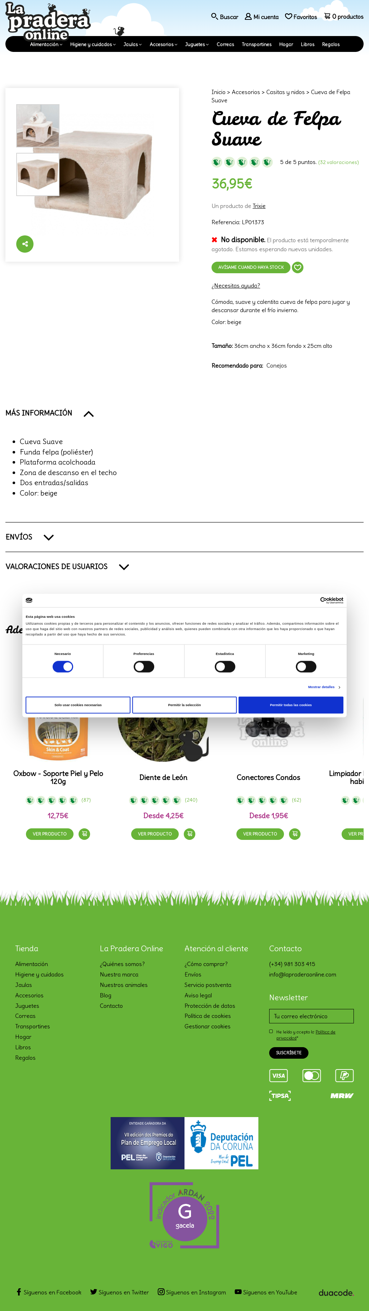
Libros (307, 44)
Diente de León (163, 777)
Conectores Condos (268, 777)
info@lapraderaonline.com (302, 974)
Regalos (330, 44)
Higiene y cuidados (91, 44)
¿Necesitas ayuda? (236, 285)
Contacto (111, 1005)
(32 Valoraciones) (338, 162)
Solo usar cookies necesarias (78, 705)
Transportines (256, 44)
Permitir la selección (184, 705)
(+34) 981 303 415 (292, 963)
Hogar (286, 44)
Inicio (219, 92)
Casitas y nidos (285, 92)
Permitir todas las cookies (291, 705)
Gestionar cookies (207, 1026)
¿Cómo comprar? (206, 963)
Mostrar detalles (321, 687)
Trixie (259, 205)
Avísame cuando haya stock (251, 267)
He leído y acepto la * (305, 1035)
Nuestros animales (124, 984)
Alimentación (44, 44)
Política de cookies (207, 1015)
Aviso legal (198, 995)
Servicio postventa (207, 984)
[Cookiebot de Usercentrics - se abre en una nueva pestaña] (311, 600)
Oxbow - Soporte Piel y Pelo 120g (58, 777)
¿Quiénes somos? (122, 963)
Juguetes (195, 44)
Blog (105, 995)
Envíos (192, 974)
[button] (184, 413)
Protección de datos (209, 1005)
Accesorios (161, 44)
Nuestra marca (119, 974)
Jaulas (131, 44)
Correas (225, 44)
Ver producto (50, 834)
